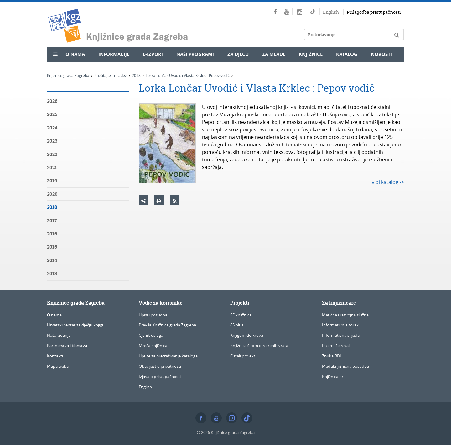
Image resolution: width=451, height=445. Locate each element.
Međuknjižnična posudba (345, 366)
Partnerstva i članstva (67, 345)
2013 (52, 273)
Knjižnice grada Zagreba (68, 75)
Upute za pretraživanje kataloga (168, 356)
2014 (52, 260)
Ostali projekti (243, 356)
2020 (52, 194)
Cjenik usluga (151, 335)
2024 (52, 127)
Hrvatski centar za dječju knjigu (76, 325)
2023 (52, 141)
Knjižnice (311, 54)
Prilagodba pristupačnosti (374, 12)
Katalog (346, 54)
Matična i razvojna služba (345, 315)
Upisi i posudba (153, 315)
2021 (52, 167)
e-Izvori (153, 54)
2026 (52, 101)
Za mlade (273, 54)
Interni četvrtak (336, 345)
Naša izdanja (58, 335)
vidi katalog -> (388, 182)
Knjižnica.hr (332, 376)
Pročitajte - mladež (110, 75)
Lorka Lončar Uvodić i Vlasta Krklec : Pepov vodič (188, 75)
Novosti (381, 54)
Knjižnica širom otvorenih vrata (259, 345)
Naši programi (195, 54)
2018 (136, 75)
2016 (52, 233)
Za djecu (238, 54)
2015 (52, 247)
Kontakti (55, 356)
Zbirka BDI (331, 356)
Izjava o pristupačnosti (160, 376)
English (331, 12)
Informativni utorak (340, 325)
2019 (52, 180)
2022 (52, 154)
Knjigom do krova (246, 335)
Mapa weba (58, 366)
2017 (52, 220)
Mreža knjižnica (153, 345)
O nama (75, 54)
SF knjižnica (240, 315)
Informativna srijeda (341, 335)
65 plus (236, 325)
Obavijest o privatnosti (160, 366)
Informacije (113, 54)
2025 (52, 114)
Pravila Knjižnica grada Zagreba (167, 325)
